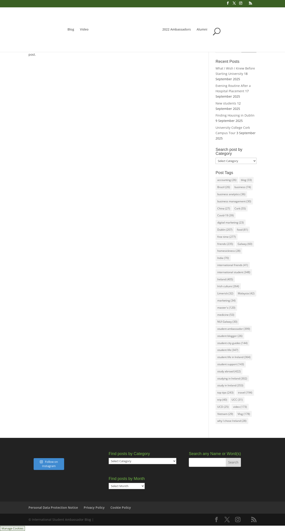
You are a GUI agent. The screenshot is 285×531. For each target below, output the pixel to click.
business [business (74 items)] (242, 187)
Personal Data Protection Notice (53, 507)
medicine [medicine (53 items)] (225, 315)
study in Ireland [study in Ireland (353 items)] (230, 385)
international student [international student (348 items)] (233, 272)
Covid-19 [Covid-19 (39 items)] (225, 215)
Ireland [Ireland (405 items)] (225, 279)
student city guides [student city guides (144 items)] (232, 343)
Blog (46, 29)
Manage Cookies (12, 528)
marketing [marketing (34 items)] (226, 300)
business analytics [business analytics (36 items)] (231, 194)
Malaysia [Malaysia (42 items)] (246, 293)
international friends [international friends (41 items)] (232, 265)
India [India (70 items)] (223, 258)
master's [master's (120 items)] (226, 308)
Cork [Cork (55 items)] (240, 208)
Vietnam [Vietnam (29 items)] (225, 414)
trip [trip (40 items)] (222, 400)
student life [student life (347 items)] (227, 350)
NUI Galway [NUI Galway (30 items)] (227, 322)
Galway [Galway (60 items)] (245, 244)
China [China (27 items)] (223, 208)
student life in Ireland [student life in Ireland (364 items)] (233, 357)
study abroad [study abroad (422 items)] (229, 371)
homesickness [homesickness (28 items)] (228, 251)
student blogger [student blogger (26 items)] (229, 336)
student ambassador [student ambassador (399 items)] (233, 329)
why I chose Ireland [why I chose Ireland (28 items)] (231, 421)
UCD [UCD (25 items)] (223, 407)
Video (59, 29)
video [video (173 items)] (240, 407)
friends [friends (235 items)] (225, 244)
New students (226, 103)
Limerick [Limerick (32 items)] (225, 293)
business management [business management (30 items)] (234, 201)
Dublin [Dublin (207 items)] (224, 230)
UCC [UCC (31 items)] (237, 400)
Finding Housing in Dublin (235, 115)
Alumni (226, 29)
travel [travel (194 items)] (245, 392)
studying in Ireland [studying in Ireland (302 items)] (232, 378)
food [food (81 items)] (242, 230)
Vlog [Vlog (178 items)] (244, 414)
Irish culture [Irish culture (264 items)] (228, 286)
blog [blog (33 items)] (246, 180)
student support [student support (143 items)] (230, 364)
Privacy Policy (94, 507)
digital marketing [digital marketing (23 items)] (230, 222)
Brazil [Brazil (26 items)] (223, 187)
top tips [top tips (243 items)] (225, 392)
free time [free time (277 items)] (226, 237)
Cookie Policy (120, 507)
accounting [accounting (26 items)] (226, 180)
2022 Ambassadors (201, 29)
